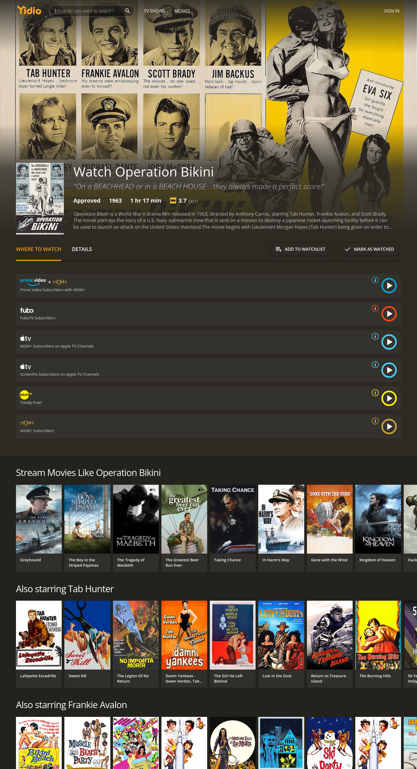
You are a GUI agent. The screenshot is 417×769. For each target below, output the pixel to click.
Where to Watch (38, 249)
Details (82, 249)
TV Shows (154, 11)
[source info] (374, 280)
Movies (182, 11)
